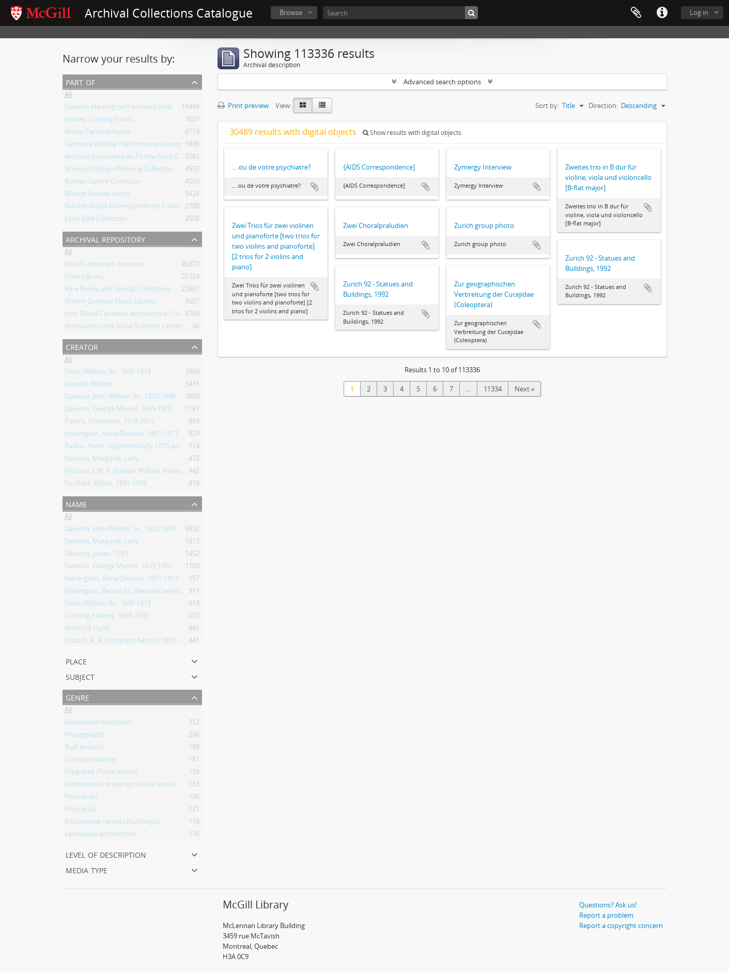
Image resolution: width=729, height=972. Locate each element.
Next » (524, 388)
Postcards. (81, 810)
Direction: (603, 105)
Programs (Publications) (101, 773)
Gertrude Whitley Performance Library (123, 145)
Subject (80, 676)
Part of (80, 81)
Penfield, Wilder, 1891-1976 (106, 485)
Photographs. (85, 736)
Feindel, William (88, 385)
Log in (699, 12)
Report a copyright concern (621, 925)
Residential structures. (99, 723)
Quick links (662, 13)
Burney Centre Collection (103, 183)
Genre (77, 697)
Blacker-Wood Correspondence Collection (128, 207)
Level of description (106, 854)
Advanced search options (442, 81)
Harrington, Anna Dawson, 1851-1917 (121, 435)
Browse (291, 12)
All (68, 96)
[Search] (400, 12)
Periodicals (81, 798)
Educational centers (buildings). (112, 823)
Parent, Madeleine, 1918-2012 (109, 423)
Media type (86, 869)
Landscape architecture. (101, 835)
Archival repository (105, 239)
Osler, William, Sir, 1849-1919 (108, 373)
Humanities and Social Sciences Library (124, 327)
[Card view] (303, 105)
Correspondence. (91, 761)
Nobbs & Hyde (87, 629)
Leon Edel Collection (96, 220)
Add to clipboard (314, 186)
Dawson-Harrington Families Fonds (119, 108)
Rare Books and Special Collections (117, 290)
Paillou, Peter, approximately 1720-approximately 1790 (148, 447)
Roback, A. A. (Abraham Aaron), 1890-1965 (128, 642)
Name (76, 503)
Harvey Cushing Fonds (99, 121)
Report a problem (606, 915)
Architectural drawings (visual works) (121, 786)
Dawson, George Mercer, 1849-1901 (118, 410)
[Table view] (322, 105)
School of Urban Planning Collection (119, 170)
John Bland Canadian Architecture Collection (132, 315)
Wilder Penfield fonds (97, 133)
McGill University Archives (104, 265)
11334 (493, 388)
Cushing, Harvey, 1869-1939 (107, 617)
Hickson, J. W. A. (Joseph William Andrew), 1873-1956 (143, 472)
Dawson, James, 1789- (97, 555)
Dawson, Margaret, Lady (102, 460)
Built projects (85, 748)
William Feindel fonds (97, 195)
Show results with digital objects (412, 132)
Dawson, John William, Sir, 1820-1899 (120, 398)
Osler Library (84, 278)
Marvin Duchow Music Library (110, 303)
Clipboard (636, 13)
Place (76, 660)
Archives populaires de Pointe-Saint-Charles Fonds (142, 158)
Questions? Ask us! (608, 904)
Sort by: (547, 105)
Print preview (243, 105)
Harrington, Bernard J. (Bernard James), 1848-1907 (140, 592)
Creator (82, 346)
